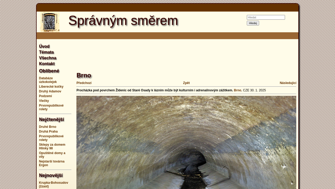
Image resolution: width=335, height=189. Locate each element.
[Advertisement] (319, 94)
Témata (46, 52)
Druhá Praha (48, 131)
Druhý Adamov (50, 91)
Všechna (47, 58)
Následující (288, 83)
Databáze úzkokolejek (48, 80)
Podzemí (45, 96)
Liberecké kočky (51, 86)
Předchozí (83, 83)
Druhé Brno (47, 127)
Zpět (186, 83)
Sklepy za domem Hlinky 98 (52, 146)
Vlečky (44, 101)
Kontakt (47, 63)
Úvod (44, 46)
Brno (237, 90)
